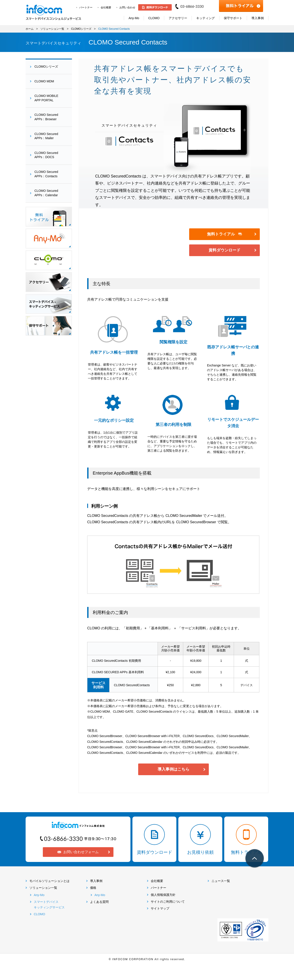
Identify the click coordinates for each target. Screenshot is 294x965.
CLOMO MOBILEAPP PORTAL (46, 98)
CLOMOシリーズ (81, 28)
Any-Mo (39, 895)
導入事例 (96, 881)
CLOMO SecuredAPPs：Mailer (46, 136)
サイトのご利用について (168, 901)
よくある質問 (99, 902)
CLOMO (39, 914)
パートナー (85, 7)
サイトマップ (160, 908)
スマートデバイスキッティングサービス (49, 904)
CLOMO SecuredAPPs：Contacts (46, 174)
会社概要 (106, 7)
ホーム (30, 28)
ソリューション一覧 (52, 28)
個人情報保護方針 (163, 895)
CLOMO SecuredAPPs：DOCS (46, 155)
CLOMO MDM (44, 81)
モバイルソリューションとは (49, 881)
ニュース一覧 (220, 881)
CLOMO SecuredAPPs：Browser (46, 117)
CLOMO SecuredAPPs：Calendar (46, 193)
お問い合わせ (127, 7)
